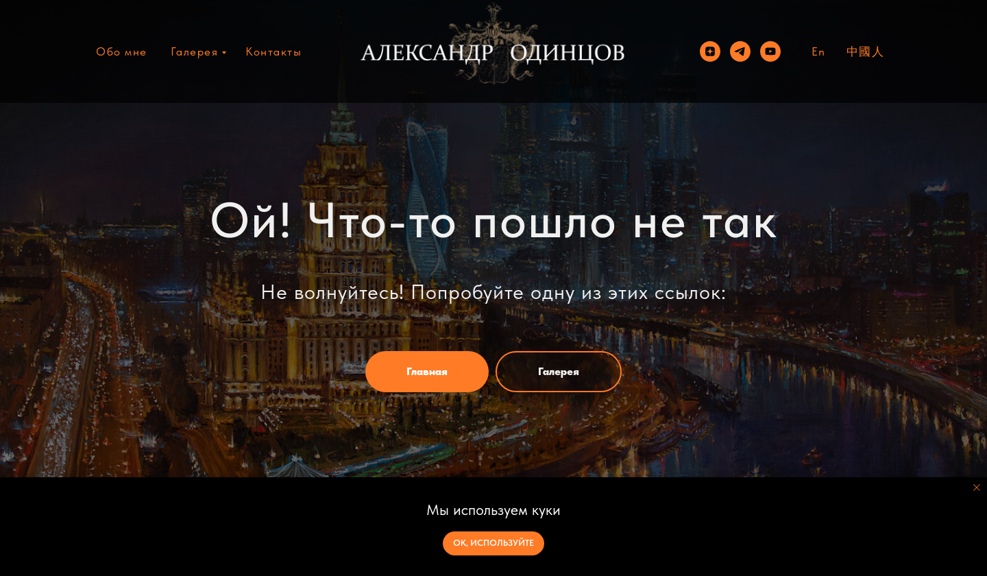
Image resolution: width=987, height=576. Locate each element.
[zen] (710, 51)
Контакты (273, 51)
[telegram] (740, 51)
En (819, 51)
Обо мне (121, 51)
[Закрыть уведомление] (977, 487)
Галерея (195, 51)
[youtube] (770, 51)
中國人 (865, 51)
